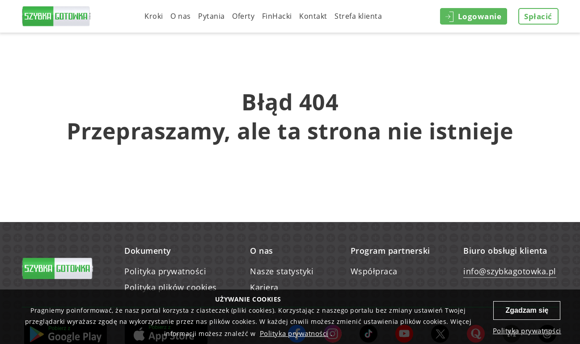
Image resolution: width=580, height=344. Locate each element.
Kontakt (313, 16)
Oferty (243, 16)
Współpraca (374, 271)
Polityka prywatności (165, 271)
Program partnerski (390, 250)
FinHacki (277, 16)
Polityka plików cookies (170, 287)
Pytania (211, 16)
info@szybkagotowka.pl (509, 271)
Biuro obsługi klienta (505, 250)
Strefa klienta (358, 16)
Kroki (153, 16)
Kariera (264, 287)
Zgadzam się (526, 310)
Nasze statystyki (281, 271)
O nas (180, 16)
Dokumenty (147, 250)
